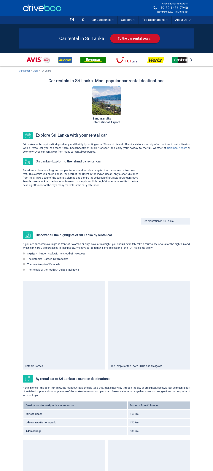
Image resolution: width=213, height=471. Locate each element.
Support (128, 20)
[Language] (71, 20)
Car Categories (102, 20)
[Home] (42, 8)
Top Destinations (155, 20)
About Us (182, 20)
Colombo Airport (177, 147)
